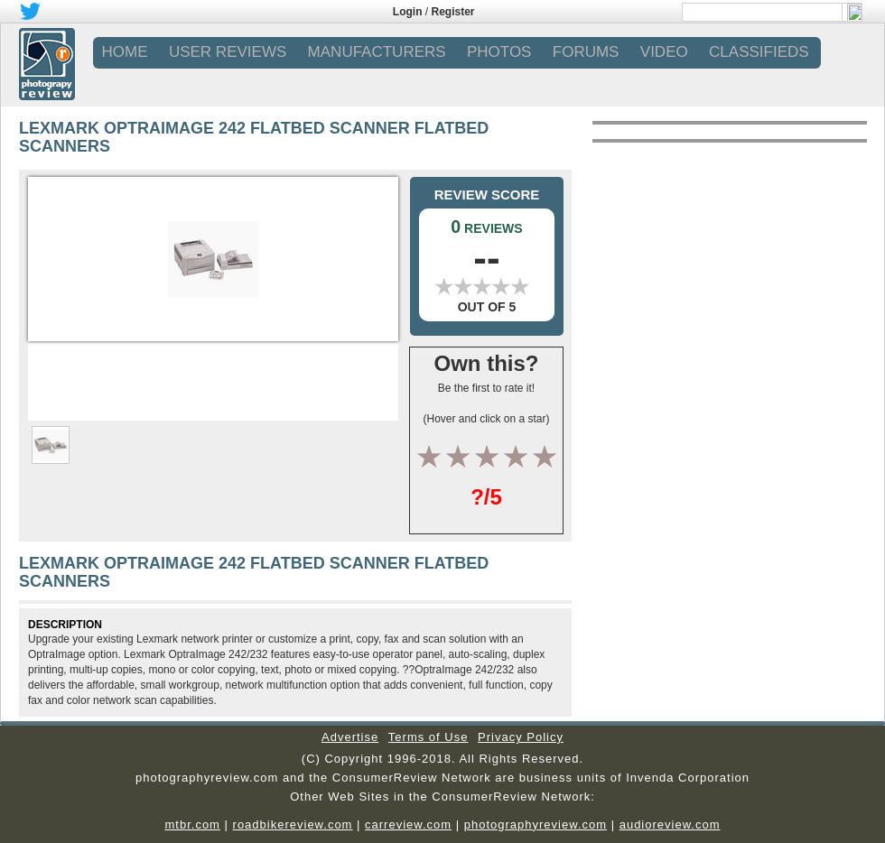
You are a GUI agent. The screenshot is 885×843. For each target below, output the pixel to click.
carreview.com (408, 824)
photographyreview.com (535, 824)
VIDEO (664, 51)
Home (125, 51)
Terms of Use (428, 737)
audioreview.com (670, 824)
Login (408, 11)
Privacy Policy (521, 737)
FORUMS (586, 51)
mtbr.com (191, 824)
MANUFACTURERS (377, 51)
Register (453, 11)
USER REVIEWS (227, 51)
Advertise (349, 737)
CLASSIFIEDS (759, 51)
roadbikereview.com (293, 824)
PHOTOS (499, 51)
